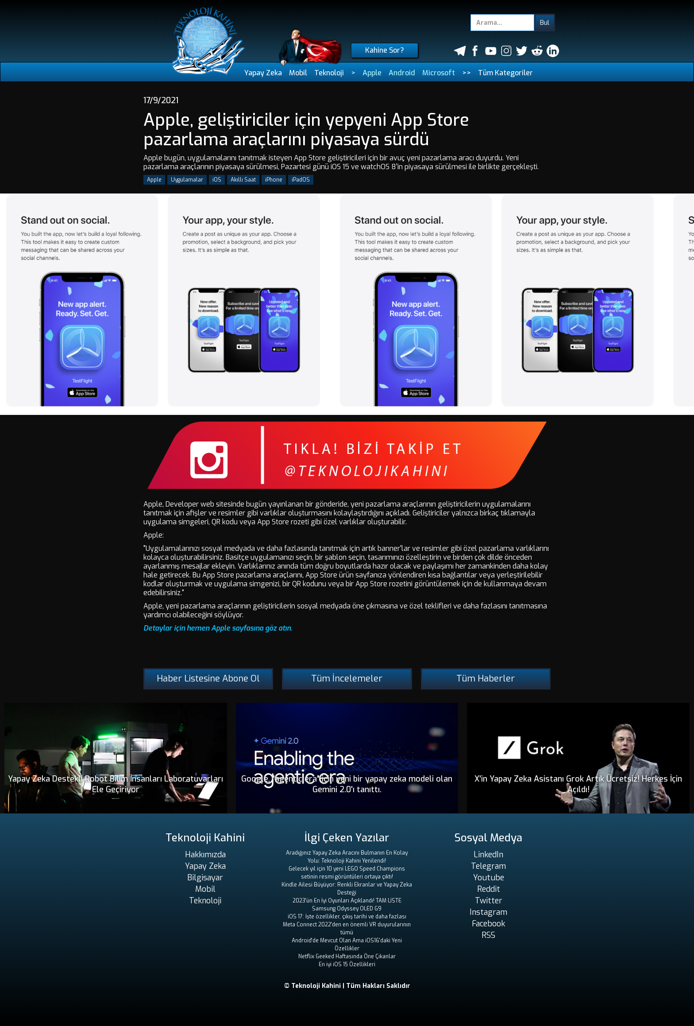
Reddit (488, 889)
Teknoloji (329, 72)
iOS (216, 179)
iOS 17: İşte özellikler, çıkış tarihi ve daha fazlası (347, 916)
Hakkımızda (205, 854)
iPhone (273, 179)
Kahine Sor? (384, 50)
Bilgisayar (205, 877)
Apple (372, 72)
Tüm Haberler (485, 679)
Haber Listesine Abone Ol (208, 679)
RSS (488, 935)
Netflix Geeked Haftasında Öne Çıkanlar (347, 956)
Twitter (488, 900)
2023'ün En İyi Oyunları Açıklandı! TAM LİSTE (347, 900)
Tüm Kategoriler (505, 72)
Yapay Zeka (263, 72)
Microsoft (438, 72)
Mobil (298, 72)
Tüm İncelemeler (346, 679)
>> (466, 72)
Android (402, 72)
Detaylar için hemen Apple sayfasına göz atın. (218, 628)
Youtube (488, 877)
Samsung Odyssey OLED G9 (347, 908)
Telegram (488, 866)
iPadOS (301, 179)
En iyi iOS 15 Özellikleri (347, 964)
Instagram (488, 912)
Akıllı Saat (243, 179)
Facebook (488, 923)
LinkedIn (488, 854)
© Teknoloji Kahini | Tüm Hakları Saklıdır (347, 986)
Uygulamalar (187, 179)
